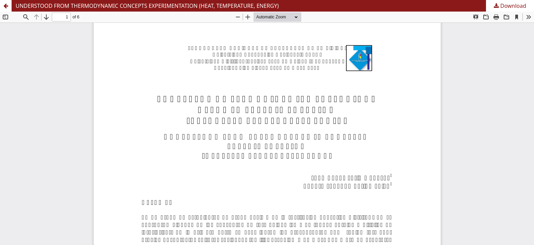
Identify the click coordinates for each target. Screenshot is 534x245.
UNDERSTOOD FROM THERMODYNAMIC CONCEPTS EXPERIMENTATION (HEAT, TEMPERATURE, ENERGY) (147, 6)
